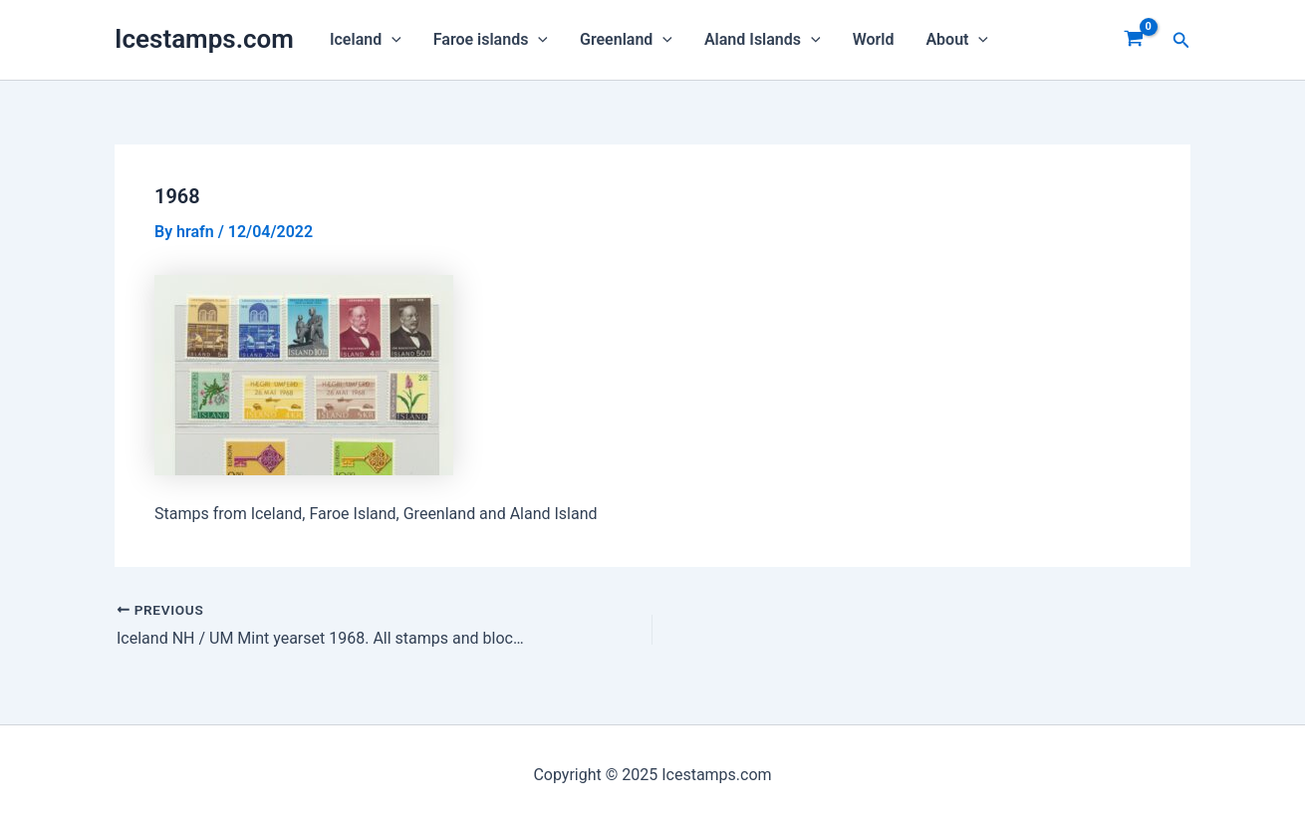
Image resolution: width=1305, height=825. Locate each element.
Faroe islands (490, 40)
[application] (391, 40)
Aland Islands (762, 40)
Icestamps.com (204, 39)
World (874, 39)
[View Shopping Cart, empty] (1134, 40)
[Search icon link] (1181, 40)
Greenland (626, 40)
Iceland (365, 40)
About (956, 40)
